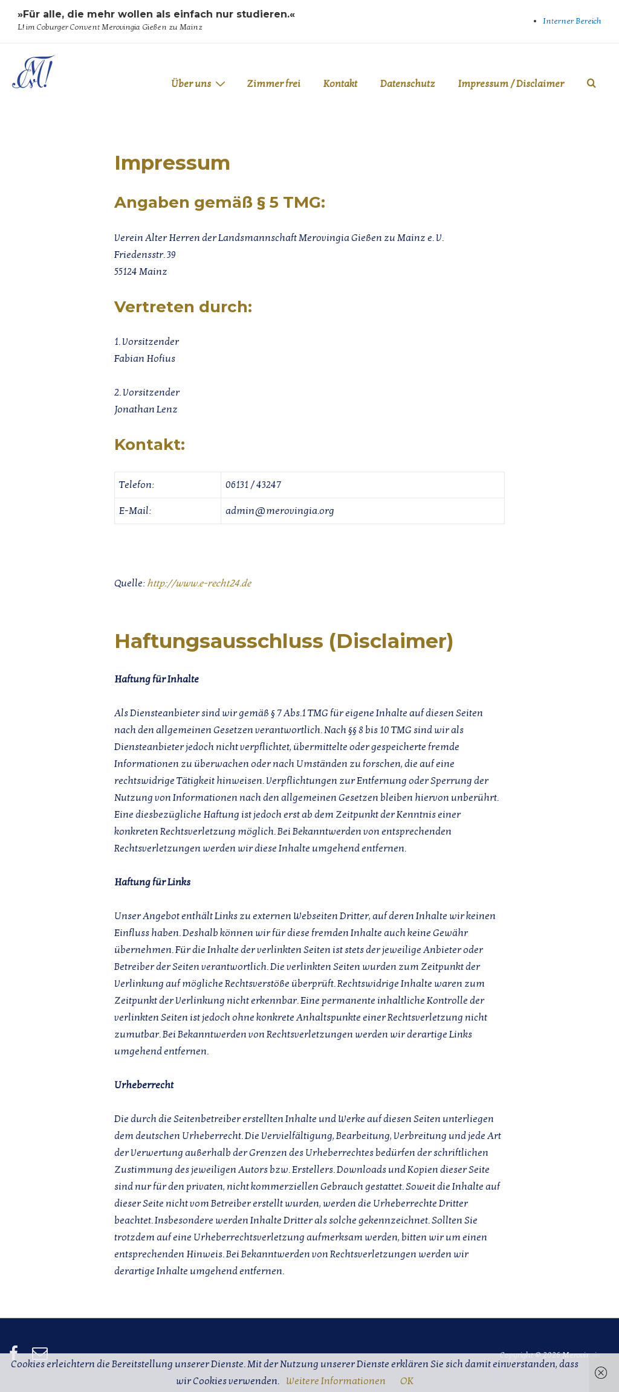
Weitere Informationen (336, 1381)
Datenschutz (407, 84)
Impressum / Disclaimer (511, 84)
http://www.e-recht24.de (199, 583)
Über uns (199, 83)
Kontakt (340, 84)
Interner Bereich (572, 21)
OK (406, 1381)
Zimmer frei (273, 84)
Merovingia (30, 100)
